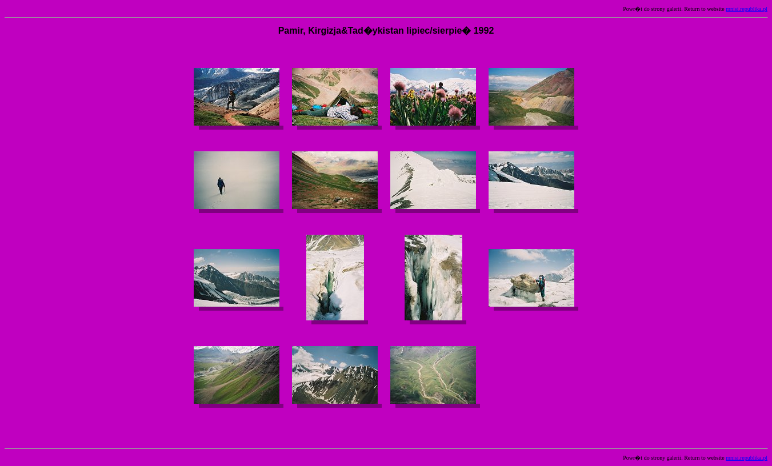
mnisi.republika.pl (746, 9)
